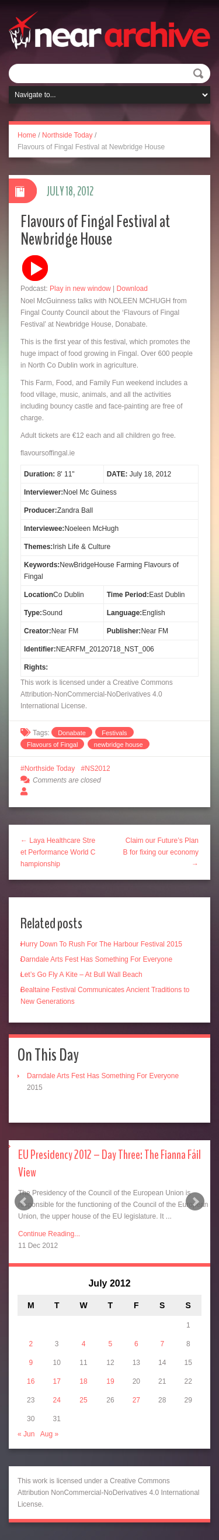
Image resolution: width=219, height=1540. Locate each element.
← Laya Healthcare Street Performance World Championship (58, 852)
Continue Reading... (49, 1234)
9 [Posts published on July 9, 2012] (31, 1363)
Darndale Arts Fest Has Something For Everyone (96, 959)
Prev (24, 1201)
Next (195, 1201)
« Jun (26, 1434)
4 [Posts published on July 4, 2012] (84, 1344)
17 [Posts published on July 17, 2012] (56, 1381)
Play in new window (80, 288)
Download (132, 288)
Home (27, 135)
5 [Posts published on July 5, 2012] (111, 1344)
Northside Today (67, 135)
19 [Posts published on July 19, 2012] (110, 1381)
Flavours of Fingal (52, 744)
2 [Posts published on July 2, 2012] (31, 1344)
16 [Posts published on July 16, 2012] (30, 1381)
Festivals (114, 732)
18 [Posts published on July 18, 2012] (83, 1381)
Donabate (72, 732)
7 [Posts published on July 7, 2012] (162, 1344)
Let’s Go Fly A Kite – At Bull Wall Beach (81, 974)
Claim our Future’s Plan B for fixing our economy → (161, 852)
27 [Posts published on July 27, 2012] (136, 1400)
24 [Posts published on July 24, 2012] (56, 1400)
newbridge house (118, 744)
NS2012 (97, 768)
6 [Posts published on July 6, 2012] (136, 1344)
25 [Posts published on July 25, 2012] (83, 1400)
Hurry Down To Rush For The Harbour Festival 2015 (101, 944)
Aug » (49, 1434)
